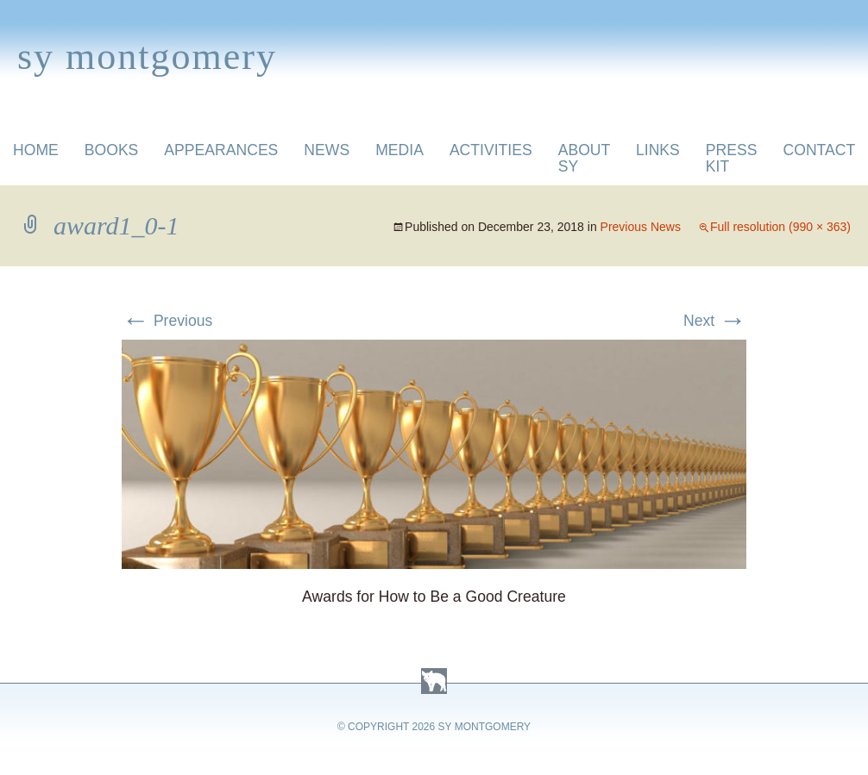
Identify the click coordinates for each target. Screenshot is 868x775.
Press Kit (732, 158)
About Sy (584, 158)
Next (714, 320)
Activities (491, 150)
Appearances (221, 150)
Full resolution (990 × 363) (780, 227)
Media (399, 150)
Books (112, 150)
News (326, 150)
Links (658, 150)
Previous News (641, 227)
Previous (167, 320)
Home (36, 150)
